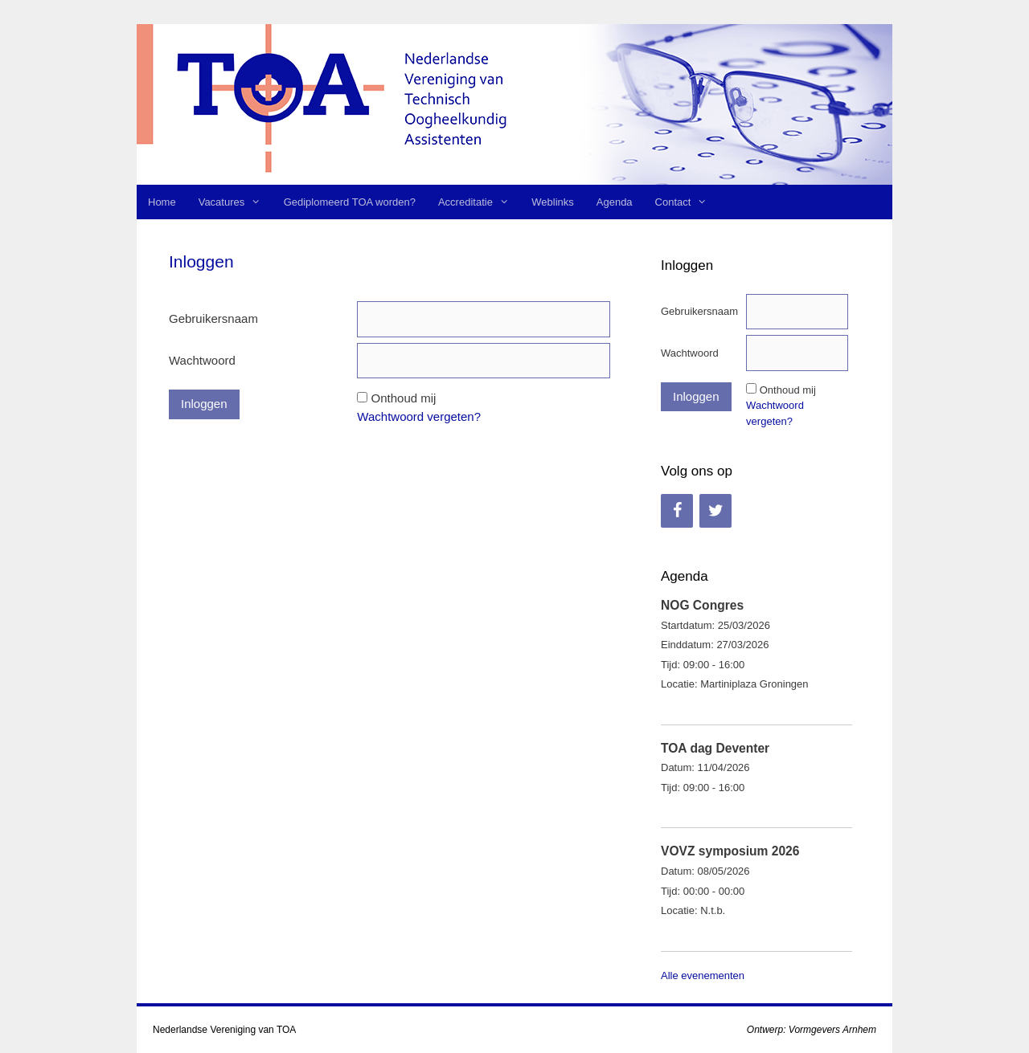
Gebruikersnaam (213, 318)
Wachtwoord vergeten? (419, 416)
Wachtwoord (202, 360)
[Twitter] (715, 511)
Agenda (614, 202)
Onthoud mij (404, 398)
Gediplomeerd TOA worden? (350, 202)
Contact (687, 202)
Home (162, 202)
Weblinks (552, 202)
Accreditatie (479, 202)
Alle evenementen (702, 975)
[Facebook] (677, 511)
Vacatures (236, 202)
